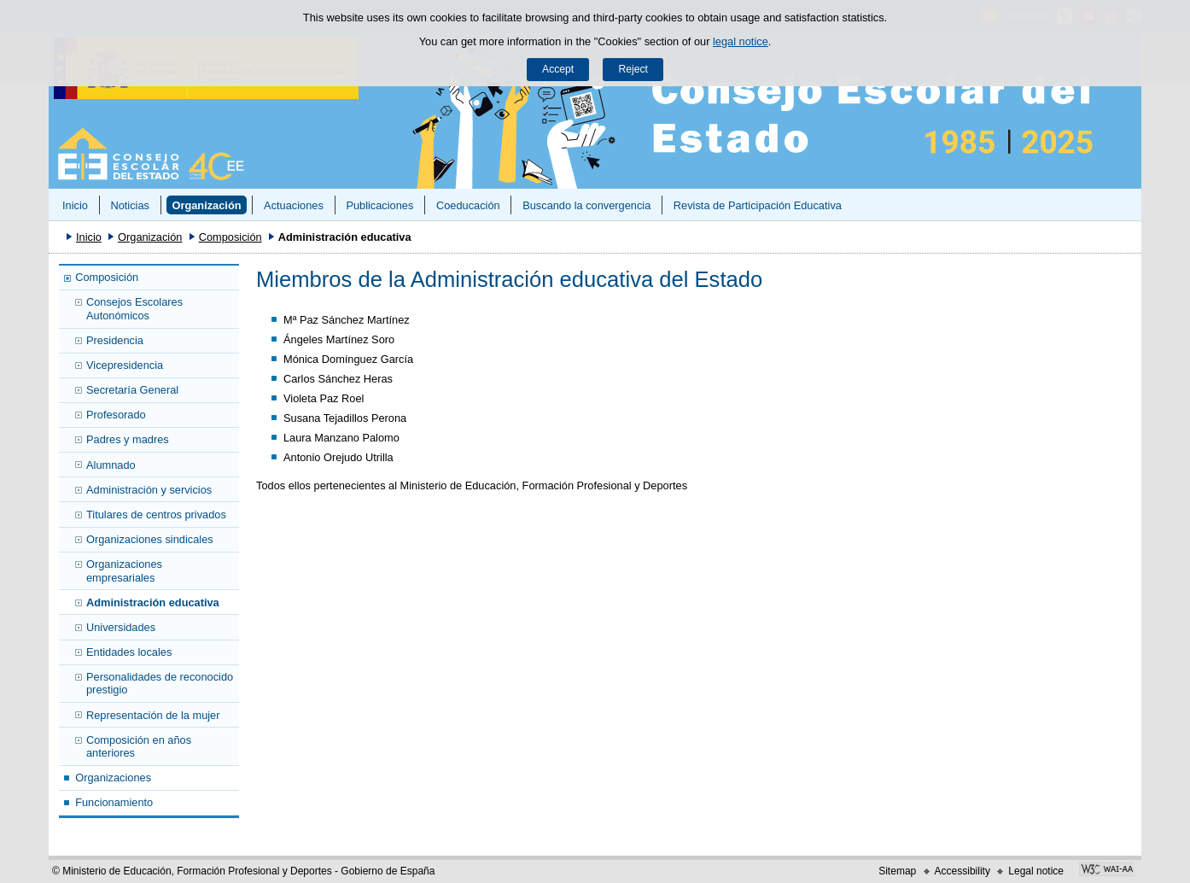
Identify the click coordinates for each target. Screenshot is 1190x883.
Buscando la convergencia (586, 205)
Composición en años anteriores (138, 746)
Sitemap (897, 871)
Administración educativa (152, 602)
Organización (206, 205)
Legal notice (1036, 871)
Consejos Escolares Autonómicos (134, 308)
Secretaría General (132, 389)
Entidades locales (129, 652)
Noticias (129, 205)
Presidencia (114, 340)
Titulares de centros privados (156, 514)
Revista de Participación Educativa (758, 205)
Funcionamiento (114, 802)
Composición (230, 237)
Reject (632, 69)
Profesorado (116, 414)
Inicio (75, 205)
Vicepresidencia (124, 365)
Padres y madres (127, 439)
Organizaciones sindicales (149, 539)
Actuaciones (294, 205)
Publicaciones (379, 205)
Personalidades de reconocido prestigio (159, 683)
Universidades (120, 627)
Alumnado (111, 465)
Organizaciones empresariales (124, 570)
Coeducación (468, 205)
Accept (558, 69)
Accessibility (962, 871)
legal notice (740, 41)
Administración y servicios (149, 489)
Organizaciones (113, 777)
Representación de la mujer (153, 715)
